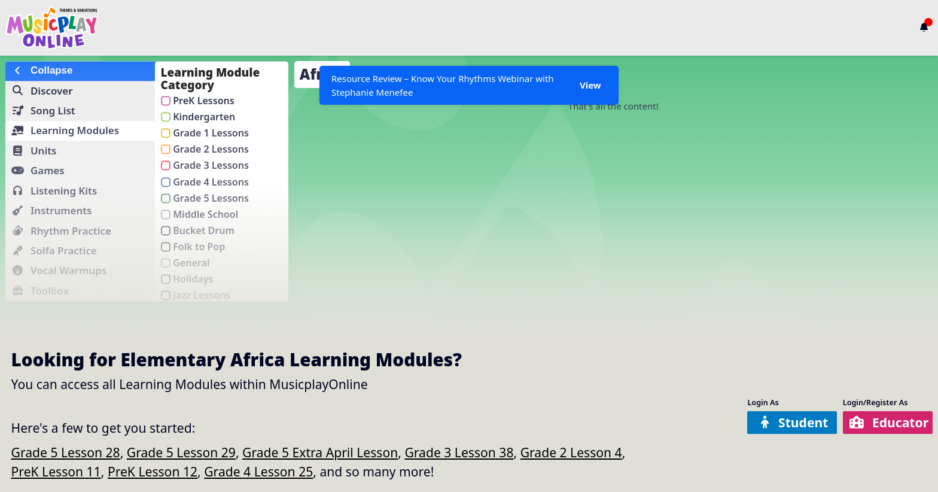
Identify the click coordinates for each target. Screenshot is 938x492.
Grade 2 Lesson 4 (571, 452)
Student (793, 422)
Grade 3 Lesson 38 (458, 452)
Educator (888, 422)
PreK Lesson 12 (152, 471)
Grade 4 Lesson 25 (258, 471)
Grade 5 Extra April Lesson (320, 452)
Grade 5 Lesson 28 (65, 452)
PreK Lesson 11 (56, 471)
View (590, 85)
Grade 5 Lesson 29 (181, 452)
